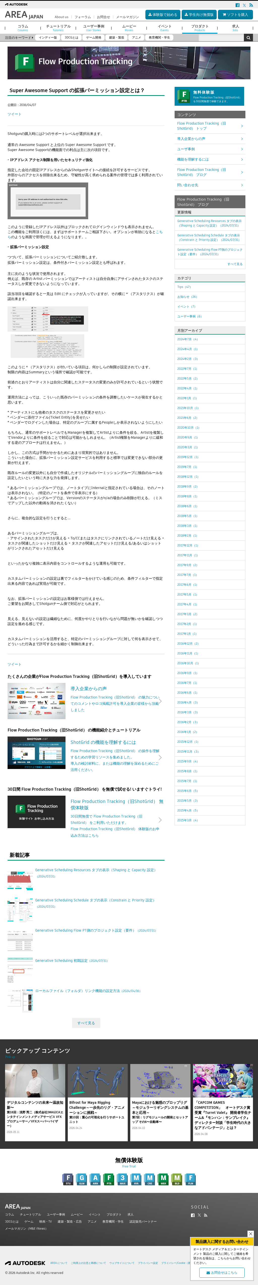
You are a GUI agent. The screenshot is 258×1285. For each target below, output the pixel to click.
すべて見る (86, 1022)
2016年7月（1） (188, 683)
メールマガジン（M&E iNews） (26, 1228)
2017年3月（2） (188, 614)
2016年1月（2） (188, 732)
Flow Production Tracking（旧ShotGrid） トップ (201, 126)
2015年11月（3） (188, 751)
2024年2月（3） (188, 359)
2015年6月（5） (188, 791)
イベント (95, 1214)
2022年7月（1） (188, 368)
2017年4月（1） (188, 604)
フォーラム (83, 17)
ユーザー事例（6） (190, 316)
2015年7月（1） (188, 781)
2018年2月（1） (188, 535)
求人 (130, 1214)
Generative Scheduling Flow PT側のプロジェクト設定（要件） (210, 251)
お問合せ (103, 17)
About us (62, 17)
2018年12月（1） (188, 476)
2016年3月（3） (188, 712)
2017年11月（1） (188, 555)
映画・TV (45, 1221)
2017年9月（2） (188, 565)
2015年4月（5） (188, 810)
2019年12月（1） (188, 457)
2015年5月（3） (188, 800)
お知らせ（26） (188, 297)
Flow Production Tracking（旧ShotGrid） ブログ (201, 172)
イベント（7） (187, 306)
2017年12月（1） (188, 545)
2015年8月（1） (188, 771)
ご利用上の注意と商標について (88, 1263)
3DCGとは (12, 1221)
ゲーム (29, 1221)
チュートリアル (30, 1214)
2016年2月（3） (188, 722)
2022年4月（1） (188, 388)
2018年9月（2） (188, 486)
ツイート (15, 114)
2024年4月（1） (188, 349)
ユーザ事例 (186, 149)
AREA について (59, 1263)
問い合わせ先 (187, 185)
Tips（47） (184, 287)
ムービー (77, 1214)
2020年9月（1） (188, 437)
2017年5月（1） (188, 594)
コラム (9, 1214)
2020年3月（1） (188, 447)
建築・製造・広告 (70, 1221)
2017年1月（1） (187, 634)
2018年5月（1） (188, 516)
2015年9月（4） (188, 761)
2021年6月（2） (188, 418)
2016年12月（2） (188, 643)
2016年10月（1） (189, 663)
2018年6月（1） (188, 506)
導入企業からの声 (191, 138)
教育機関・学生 (113, 1221)
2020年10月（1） (189, 427)
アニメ (92, 1221)
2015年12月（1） (188, 742)
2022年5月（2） (188, 378)
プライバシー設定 (148, 1263)
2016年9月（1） (188, 673)
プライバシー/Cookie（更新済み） (181, 1263)
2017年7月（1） (188, 575)
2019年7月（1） (188, 467)
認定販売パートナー (143, 1221)
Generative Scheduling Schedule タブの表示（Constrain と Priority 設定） (209, 237)
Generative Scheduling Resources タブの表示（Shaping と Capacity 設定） (209, 223)
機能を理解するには (193, 159)
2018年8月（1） (188, 496)
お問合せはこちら (222, 1272)
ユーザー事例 (56, 1214)
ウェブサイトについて (122, 1263)
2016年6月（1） (188, 692)
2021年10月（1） (188, 408)
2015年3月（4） (188, 820)
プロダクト (114, 1214)
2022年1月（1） (188, 398)
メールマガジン (127, 17)
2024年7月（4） (188, 339)
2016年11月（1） (188, 653)
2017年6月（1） (188, 584)
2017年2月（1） (188, 624)
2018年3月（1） (188, 526)
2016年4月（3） (188, 702)
